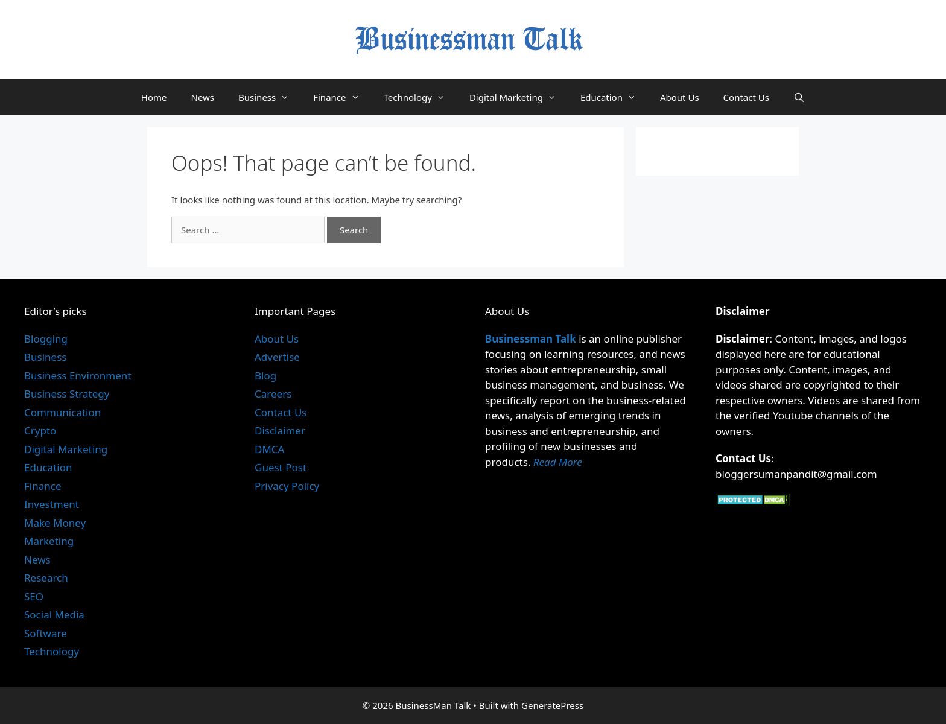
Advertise (277, 357)
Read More (557, 462)
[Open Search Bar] (799, 97)
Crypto (40, 430)
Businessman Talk (530, 339)
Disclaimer (280, 430)
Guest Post (280, 467)
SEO (33, 596)
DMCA (269, 449)
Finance (342, 97)
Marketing (49, 541)
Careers (273, 394)
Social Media (54, 614)
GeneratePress (552, 705)
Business (269, 97)
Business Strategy (66, 394)
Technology (420, 97)
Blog (265, 376)
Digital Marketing (518, 97)
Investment (51, 504)
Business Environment (77, 376)
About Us (679, 97)
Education (614, 97)
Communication (62, 412)
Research (46, 578)
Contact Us (746, 97)
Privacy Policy (287, 486)
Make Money (55, 523)
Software (45, 633)
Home (154, 97)
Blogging (46, 339)
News (202, 97)
